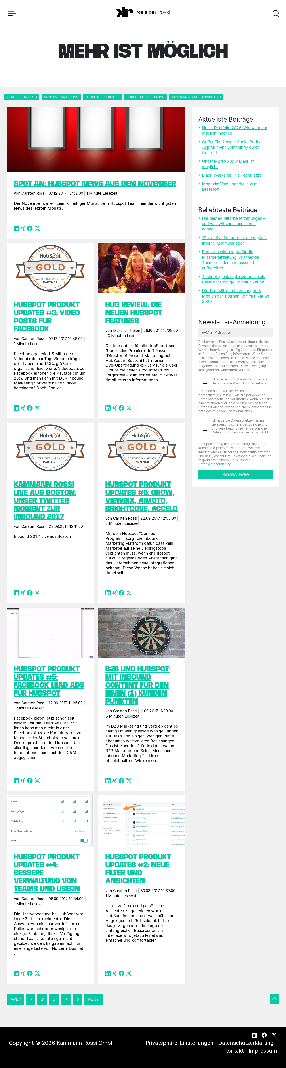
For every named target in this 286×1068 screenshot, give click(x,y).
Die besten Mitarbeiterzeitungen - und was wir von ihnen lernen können (233, 223)
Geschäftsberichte (102, 97)
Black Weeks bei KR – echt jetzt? (232, 175)
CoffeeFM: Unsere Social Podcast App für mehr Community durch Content (233, 147)
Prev (15, 999)
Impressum (263, 1050)
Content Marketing (61, 97)
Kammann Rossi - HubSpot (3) (196, 97)
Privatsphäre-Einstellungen (179, 1043)
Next (93, 999)
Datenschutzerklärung (214, 464)
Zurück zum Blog (22, 97)
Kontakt (234, 1050)
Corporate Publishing (145, 97)
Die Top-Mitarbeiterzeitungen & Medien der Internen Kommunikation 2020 (235, 296)
